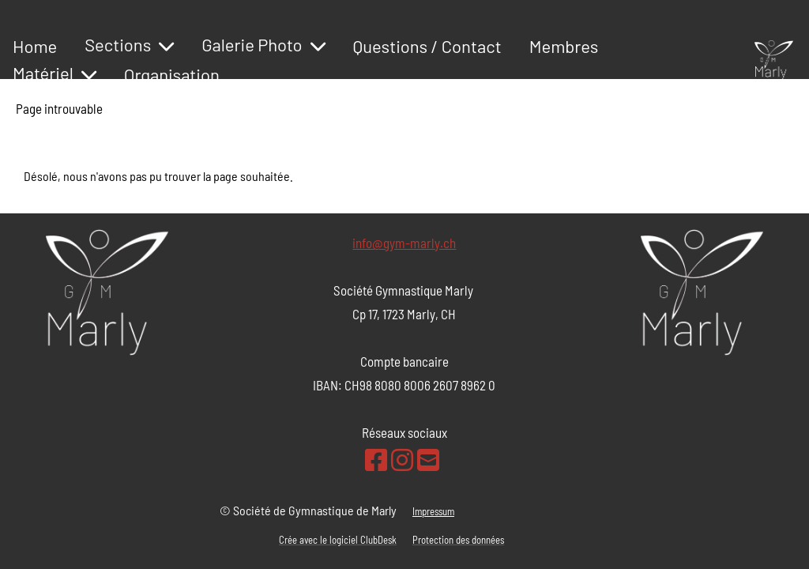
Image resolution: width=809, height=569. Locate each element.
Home (35, 46)
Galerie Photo (263, 44)
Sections (129, 44)
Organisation (172, 74)
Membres (564, 46)
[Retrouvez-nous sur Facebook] (376, 459)
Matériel (54, 72)
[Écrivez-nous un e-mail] (428, 459)
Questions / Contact (427, 46)
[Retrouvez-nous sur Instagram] (402, 459)
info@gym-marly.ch (404, 243)
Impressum (433, 511)
